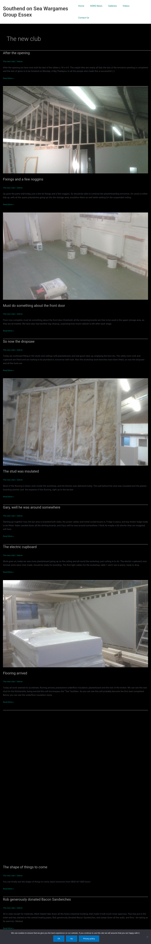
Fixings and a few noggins (25, 172)
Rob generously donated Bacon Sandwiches (40, 892)
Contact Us (140, 8)
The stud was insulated (22, 464)
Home (87, 8)
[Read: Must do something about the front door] (75, 249)
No (71, 939)
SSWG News (100, 8)
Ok (59, 939)
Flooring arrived (16, 666)
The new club (9, 54)
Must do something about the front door (37, 298)
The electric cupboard (21, 540)
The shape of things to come (27, 860)
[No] (147, 936)
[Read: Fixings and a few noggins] (75, 123)
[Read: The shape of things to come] (48, 779)
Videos (127, 8)
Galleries (115, 8)
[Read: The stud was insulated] (75, 415)
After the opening (17, 46)
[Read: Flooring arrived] (75, 617)
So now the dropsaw (20, 334)
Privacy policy (89, 939)
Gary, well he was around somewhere (34, 500)
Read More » (9, 71)
